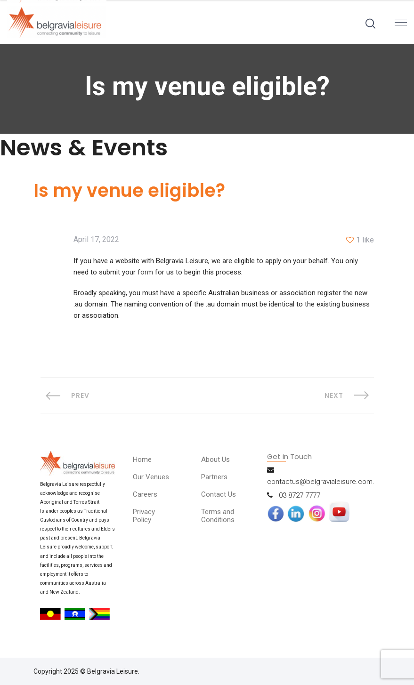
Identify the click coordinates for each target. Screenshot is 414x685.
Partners (214, 477)
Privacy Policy (144, 516)
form (145, 272)
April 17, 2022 (96, 239)
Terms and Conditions (218, 516)
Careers (145, 494)
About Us (215, 459)
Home (142, 459)
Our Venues (151, 477)
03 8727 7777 (299, 495)
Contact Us (218, 494)
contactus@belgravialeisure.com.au (324, 481)
